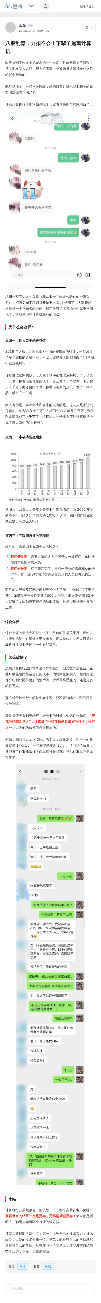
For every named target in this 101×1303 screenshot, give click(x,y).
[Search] (46, 6)
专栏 (31, 6)
